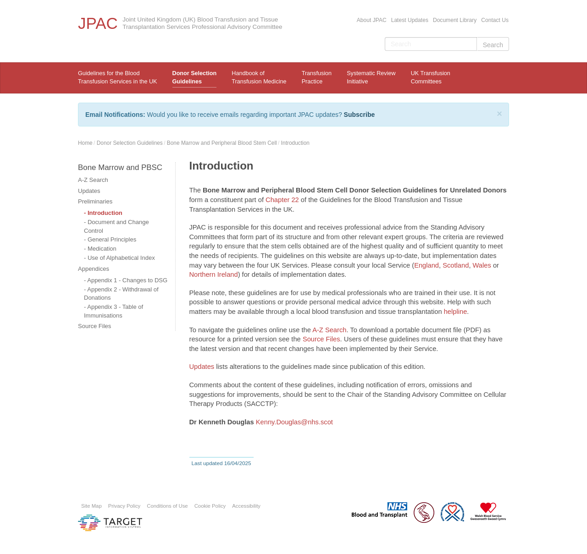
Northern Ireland (213, 274)
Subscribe (359, 114)
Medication (102, 248)
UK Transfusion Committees (430, 77)
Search (493, 45)
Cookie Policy (210, 506)
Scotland (456, 265)
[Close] (499, 113)
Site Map (91, 506)
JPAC (98, 23)
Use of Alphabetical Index (121, 257)
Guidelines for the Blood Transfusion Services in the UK (117, 77)
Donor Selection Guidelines (194, 77)
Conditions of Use (167, 506)
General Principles (112, 239)
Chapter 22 (282, 199)
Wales (482, 265)
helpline (455, 311)
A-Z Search (93, 179)
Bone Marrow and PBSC (120, 167)
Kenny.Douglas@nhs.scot (294, 422)
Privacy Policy (124, 506)
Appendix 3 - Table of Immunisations (113, 311)
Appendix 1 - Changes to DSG (127, 280)
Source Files (94, 326)
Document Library (454, 20)
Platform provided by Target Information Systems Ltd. (110, 523)
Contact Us (495, 20)
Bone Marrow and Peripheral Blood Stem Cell (222, 143)
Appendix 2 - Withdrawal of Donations (121, 294)
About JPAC (372, 20)
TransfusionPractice (317, 77)
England (426, 265)
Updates (89, 190)
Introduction (295, 143)
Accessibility (246, 506)
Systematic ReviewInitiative (371, 77)
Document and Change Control (116, 226)
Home (85, 143)
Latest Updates (409, 20)
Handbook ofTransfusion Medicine (259, 77)
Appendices (93, 268)
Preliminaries (95, 201)
